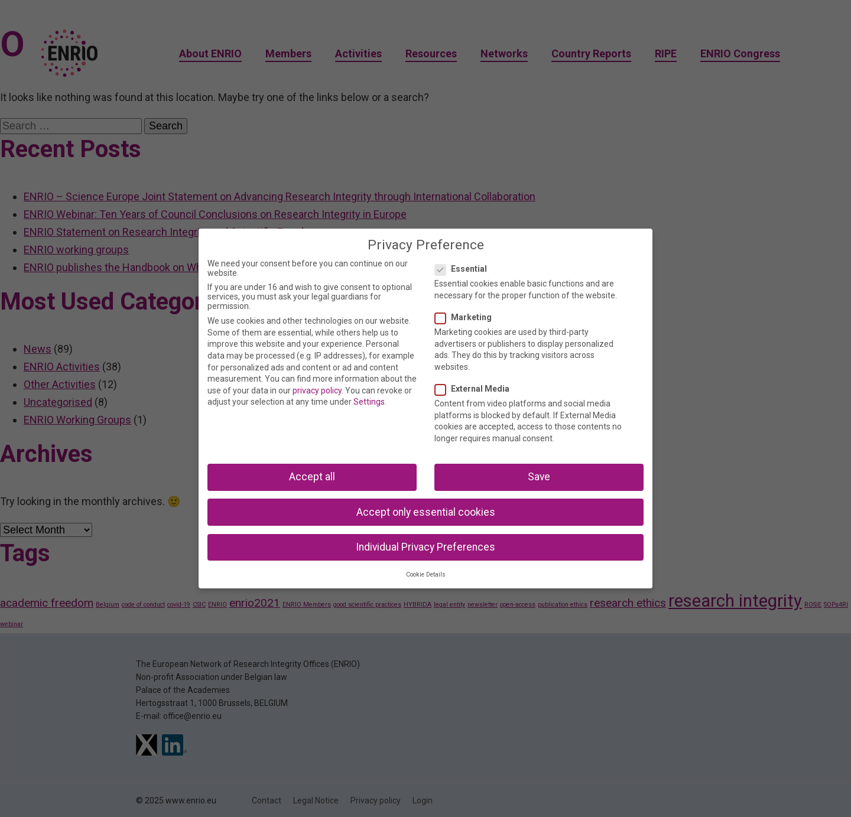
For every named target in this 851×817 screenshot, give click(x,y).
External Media (475, 388)
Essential (464, 269)
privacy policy (317, 390)
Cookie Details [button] (426, 574)
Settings (369, 401)
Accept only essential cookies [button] (425, 512)
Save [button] (539, 477)
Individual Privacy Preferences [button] (425, 547)
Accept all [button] (312, 477)
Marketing (466, 317)
